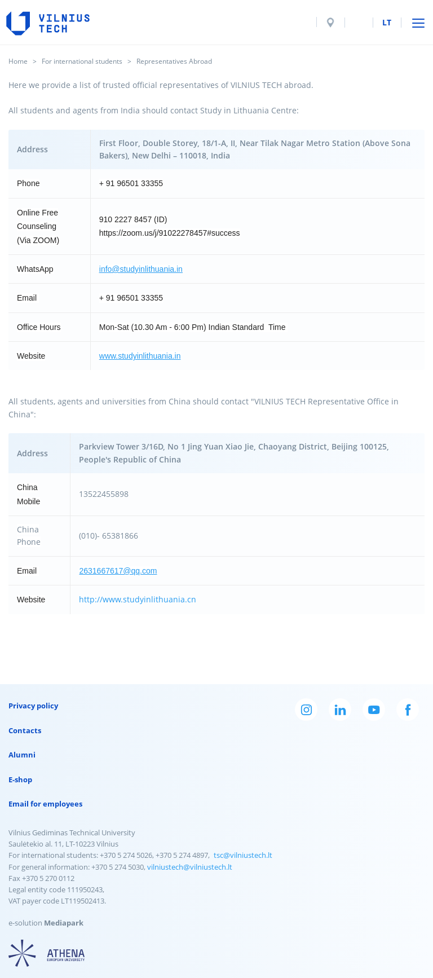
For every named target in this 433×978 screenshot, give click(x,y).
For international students (82, 61)
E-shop (20, 779)
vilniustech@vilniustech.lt (189, 867)
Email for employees (45, 804)
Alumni (22, 755)
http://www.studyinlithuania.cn (137, 599)
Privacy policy (33, 706)
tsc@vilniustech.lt (243, 855)
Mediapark (63, 923)
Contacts (24, 730)
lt (386, 22)
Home (18, 61)
